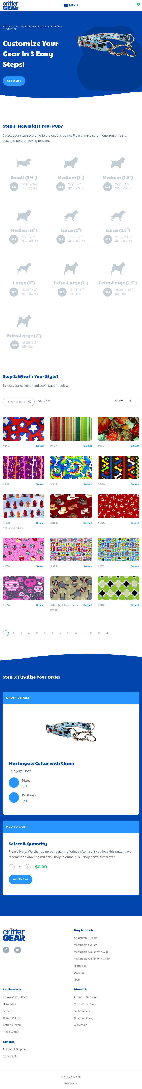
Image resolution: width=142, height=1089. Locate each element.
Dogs (15, 26)
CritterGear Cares (85, 1004)
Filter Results (16, 401)
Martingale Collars (85, 945)
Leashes (79, 973)
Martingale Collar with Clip (91, 952)
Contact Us (10, 1056)
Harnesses (80, 966)
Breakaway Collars (14, 997)
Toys (77, 980)
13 (99, 633)
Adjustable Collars (85, 938)
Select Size (14, 80)
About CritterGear (85, 997)
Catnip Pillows (12, 1018)
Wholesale (80, 1025)
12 (91, 633)
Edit (24, 786)
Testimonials (82, 1011)
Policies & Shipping (15, 1049)
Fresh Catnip (11, 1032)
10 (75, 633)
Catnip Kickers (12, 1025)
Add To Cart (20, 879)
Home (6, 26)
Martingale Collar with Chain (40, 26)
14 (107, 633)
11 (83, 633)
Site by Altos (71, 1083)
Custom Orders (83, 1018)
